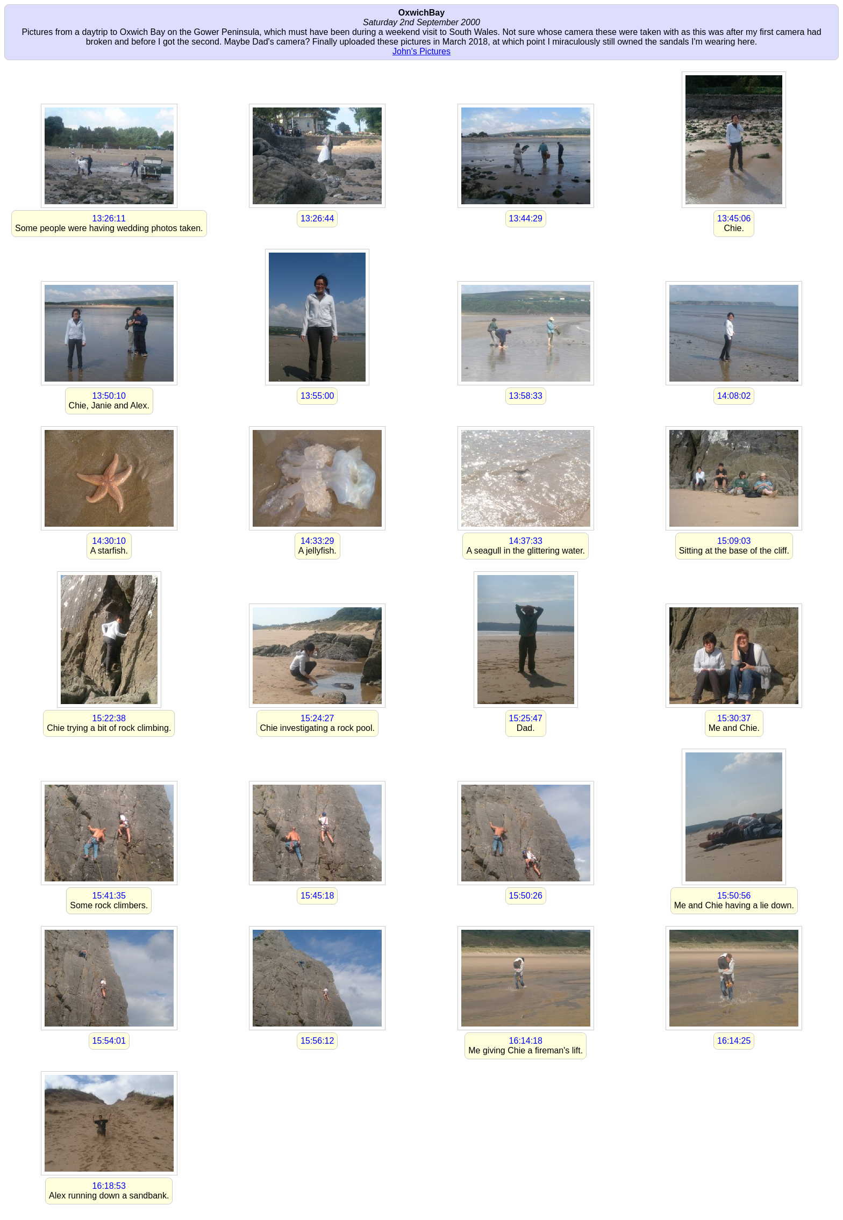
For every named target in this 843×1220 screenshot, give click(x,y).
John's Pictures (421, 51)
